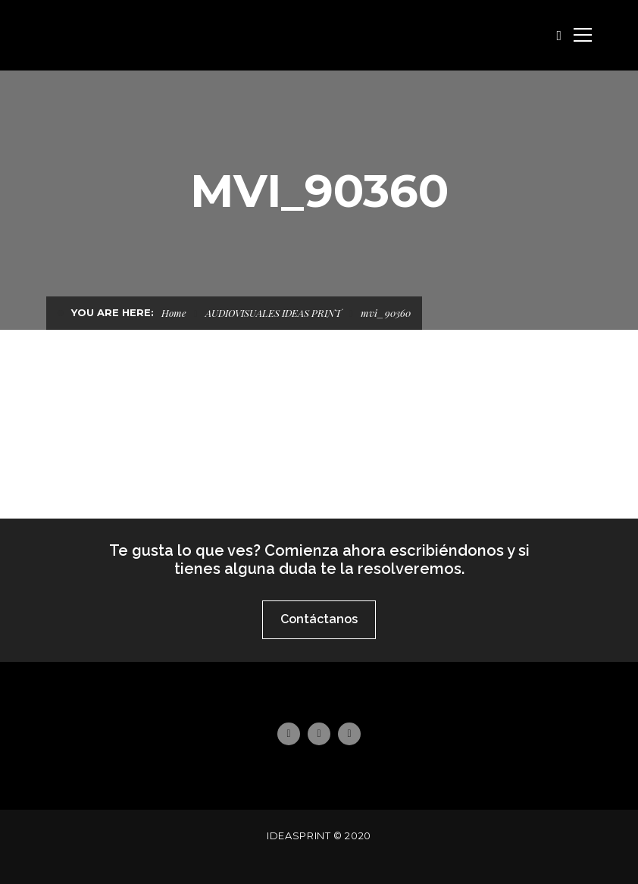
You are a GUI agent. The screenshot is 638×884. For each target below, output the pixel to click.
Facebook (288, 734)
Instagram (319, 734)
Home (173, 312)
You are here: (112, 312)
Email (349, 734)
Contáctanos (319, 619)
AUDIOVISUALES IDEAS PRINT (273, 312)
